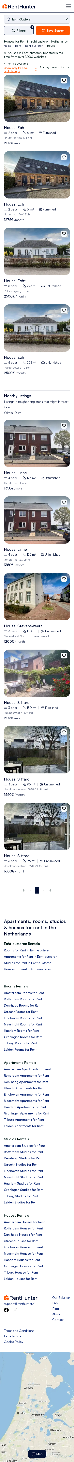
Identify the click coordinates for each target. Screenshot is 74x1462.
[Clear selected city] (67, 19)
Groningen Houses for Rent (23, 1266)
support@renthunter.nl (19, 1304)
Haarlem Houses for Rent (22, 1260)
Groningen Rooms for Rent (23, 1037)
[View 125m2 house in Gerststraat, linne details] (37, 443)
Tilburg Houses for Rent (21, 1272)
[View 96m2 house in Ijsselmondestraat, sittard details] (37, 749)
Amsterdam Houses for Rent (24, 1222)
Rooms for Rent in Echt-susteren (27, 950)
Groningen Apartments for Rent (26, 1113)
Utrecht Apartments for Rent (24, 1088)
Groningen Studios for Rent (23, 1190)
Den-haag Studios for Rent (23, 1158)
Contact (58, 1320)
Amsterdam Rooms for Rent (24, 993)
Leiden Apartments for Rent (23, 1126)
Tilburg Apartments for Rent (24, 1120)
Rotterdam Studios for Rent (23, 1152)
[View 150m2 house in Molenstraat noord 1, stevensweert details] (37, 596)
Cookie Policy (13, 1342)
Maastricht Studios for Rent (23, 1177)
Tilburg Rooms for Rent (20, 1043)
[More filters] (20, 30)
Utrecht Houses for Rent (21, 1241)
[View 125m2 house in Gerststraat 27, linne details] (37, 520)
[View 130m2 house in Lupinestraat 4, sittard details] (37, 673)
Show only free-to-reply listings (16, 69)
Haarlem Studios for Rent (22, 1183)
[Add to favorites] (64, 81)
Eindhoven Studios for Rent (23, 1171)
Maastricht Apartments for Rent (26, 1101)
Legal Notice (13, 1336)
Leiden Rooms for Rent (20, 1049)
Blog (55, 1309)
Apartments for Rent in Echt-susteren (30, 957)
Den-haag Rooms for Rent (22, 1005)
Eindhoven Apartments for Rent (26, 1094)
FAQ (55, 1303)
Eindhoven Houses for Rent (23, 1247)
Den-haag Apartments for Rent (26, 1082)
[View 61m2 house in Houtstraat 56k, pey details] (37, 98)
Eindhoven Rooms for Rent (23, 1018)
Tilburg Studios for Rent (21, 1196)
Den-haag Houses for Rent (23, 1235)
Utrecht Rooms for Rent (20, 1012)
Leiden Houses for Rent (20, 1279)
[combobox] (37, 19)
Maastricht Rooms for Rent (23, 1024)
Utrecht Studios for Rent (21, 1164)
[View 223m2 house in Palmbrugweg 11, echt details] (37, 251)
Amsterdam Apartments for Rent (27, 1069)
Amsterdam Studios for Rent (24, 1146)
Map (37, 1454)
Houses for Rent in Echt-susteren (27, 969)
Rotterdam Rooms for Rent (23, 999)
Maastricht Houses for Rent (23, 1253)
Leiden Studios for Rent (20, 1202)
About (56, 1314)
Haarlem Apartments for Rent (25, 1107)
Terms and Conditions (19, 1331)
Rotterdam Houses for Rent (23, 1228)
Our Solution (61, 1298)
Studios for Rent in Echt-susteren (27, 963)
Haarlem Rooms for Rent (21, 1031)
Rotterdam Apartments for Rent (26, 1075)
